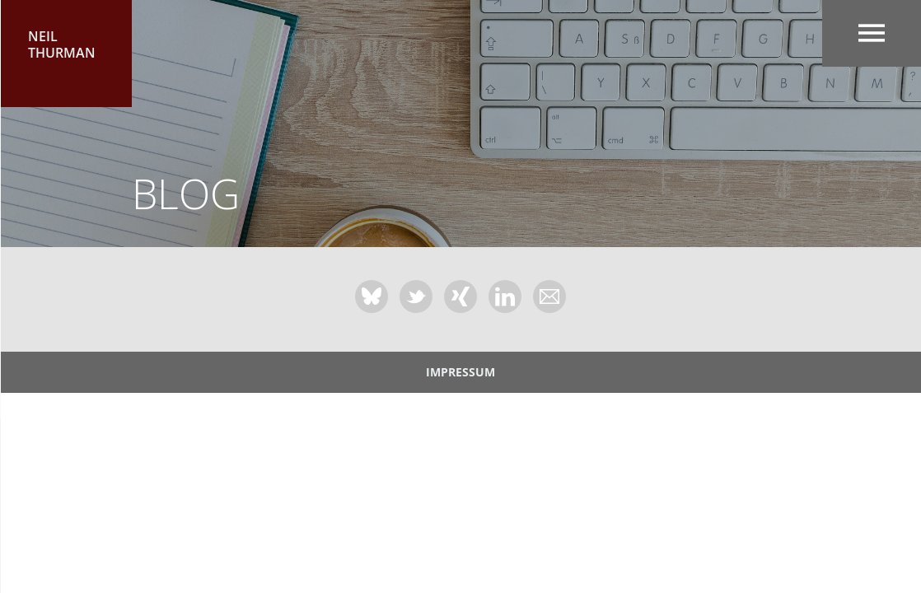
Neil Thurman (62, 44)
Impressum (460, 372)
